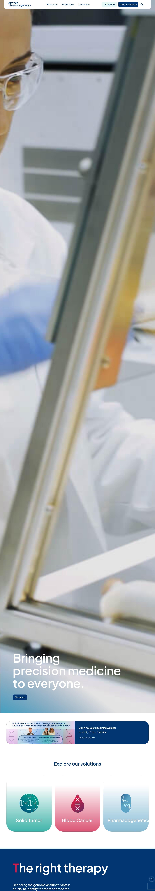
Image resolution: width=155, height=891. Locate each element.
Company (84, 4)
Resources (68, 4)
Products (52, 4)
